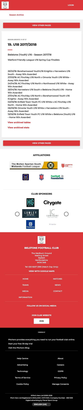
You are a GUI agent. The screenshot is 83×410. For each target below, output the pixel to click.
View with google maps (41, 271)
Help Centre (22, 358)
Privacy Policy (60, 378)
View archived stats (18, 127)
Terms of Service (22, 378)
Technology (22, 371)
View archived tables (19, 122)
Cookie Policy (22, 384)
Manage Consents (60, 384)
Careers (60, 365)
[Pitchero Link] (41, 335)
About (60, 358)
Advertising (22, 365)
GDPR (60, 371)
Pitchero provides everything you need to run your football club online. (41, 339)
